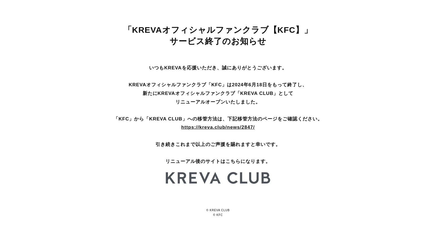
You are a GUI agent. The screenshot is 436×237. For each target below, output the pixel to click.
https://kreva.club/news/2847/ (218, 127)
